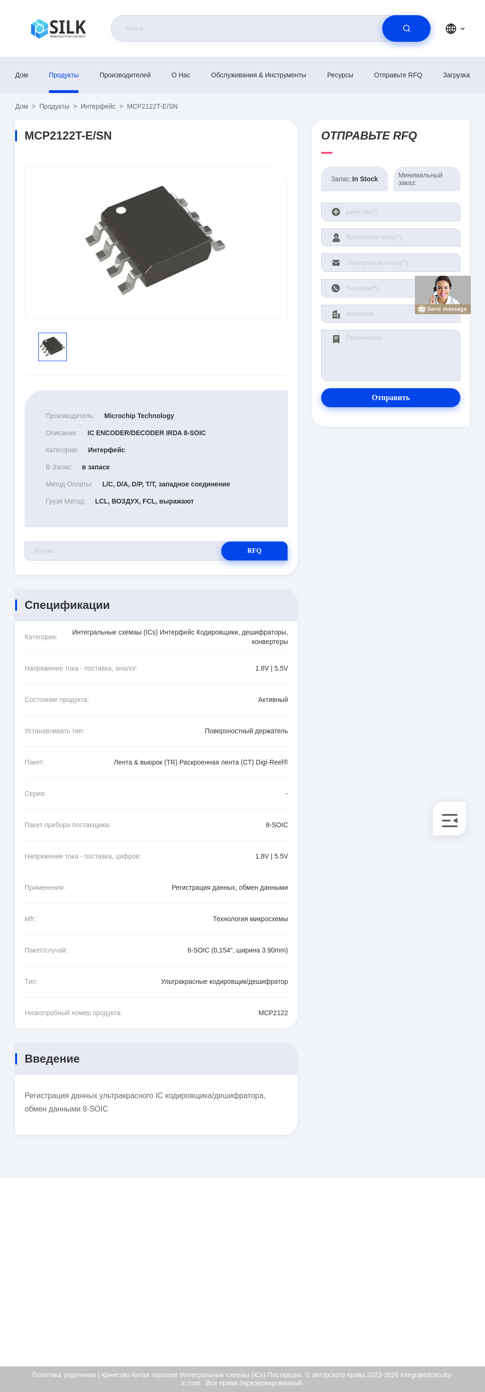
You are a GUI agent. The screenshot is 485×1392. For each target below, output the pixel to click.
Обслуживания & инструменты (258, 75)
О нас (180, 75)
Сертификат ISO (431, 1269)
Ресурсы (340, 75)
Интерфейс (98, 106)
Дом (21, 75)
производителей (125, 75)
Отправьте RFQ (398, 75)
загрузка (456, 75)
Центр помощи (428, 1331)
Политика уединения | (65, 1375)
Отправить (391, 397)
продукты (64, 75)
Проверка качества (435, 1290)
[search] (406, 28)
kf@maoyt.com (76, 1270)
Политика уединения (438, 1310)
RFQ (254, 550)
